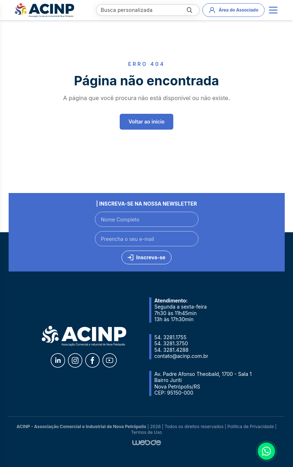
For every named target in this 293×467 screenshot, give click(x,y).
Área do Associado (233, 10)
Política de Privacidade (251, 426)
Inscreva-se (146, 257)
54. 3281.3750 (171, 343)
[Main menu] (273, 10)
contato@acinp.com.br (181, 356)
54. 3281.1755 (170, 337)
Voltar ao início (146, 121)
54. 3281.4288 (171, 350)
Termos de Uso (146, 432)
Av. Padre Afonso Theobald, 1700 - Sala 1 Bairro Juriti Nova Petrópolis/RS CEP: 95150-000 (203, 383)
